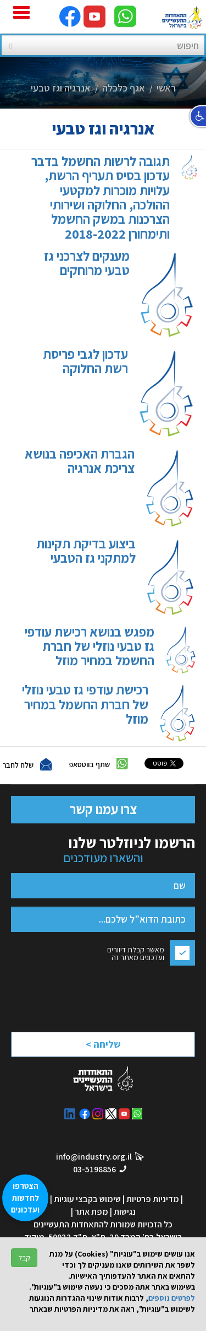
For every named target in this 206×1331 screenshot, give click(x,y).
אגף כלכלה (123, 88)
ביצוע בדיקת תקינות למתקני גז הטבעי (111, 576)
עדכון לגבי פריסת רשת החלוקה (115, 393)
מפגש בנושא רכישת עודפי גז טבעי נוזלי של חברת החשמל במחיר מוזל (106, 649)
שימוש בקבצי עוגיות (87, 1199)
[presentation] (98, 995)
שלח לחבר (18, 764)
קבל (24, 1258)
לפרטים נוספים (171, 1298)
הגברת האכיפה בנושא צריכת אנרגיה (106, 487)
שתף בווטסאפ (89, 764)
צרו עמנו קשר (103, 809)
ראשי (166, 88)
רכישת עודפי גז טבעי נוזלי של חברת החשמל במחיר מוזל (104, 712)
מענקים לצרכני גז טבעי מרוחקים (115, 294)
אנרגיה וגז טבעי (61, 88)
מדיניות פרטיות (152, 1199)
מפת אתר (91, 1211)
